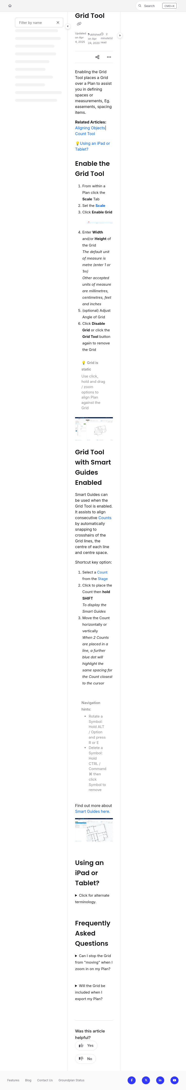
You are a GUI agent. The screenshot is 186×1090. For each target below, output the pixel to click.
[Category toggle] (68, 26)
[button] (157, 6)
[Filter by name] (39, 22)
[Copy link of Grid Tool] (79, 24)
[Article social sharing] (97, 57)
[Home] (10, 6)
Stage (103, 578)
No (85, 1058)
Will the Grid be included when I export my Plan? (90, 992)
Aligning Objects (90, 127)
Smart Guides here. (92, 811)
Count (102, 572)
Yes (86, 1045)
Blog (28, 1080)
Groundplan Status (72, 1080)
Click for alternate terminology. (92, 898)
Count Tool (85, 133)
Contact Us (45, 1080)
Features (13, 1080)
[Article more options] (109, 57)
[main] (94, 541)
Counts (104, 517)
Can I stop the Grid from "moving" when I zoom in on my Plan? (93, 962)
